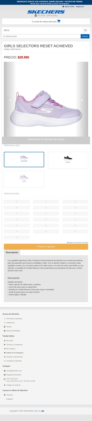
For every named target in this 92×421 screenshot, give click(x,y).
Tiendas (9, 327)
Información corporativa (14, 319)
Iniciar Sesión (69, 6)
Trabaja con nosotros (13, 385)
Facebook (9, 395)
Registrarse (80, 6)
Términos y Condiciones (14, 345)
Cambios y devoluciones (14, 357)
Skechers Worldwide (13, 331)
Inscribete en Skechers (14, 361)
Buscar (85, 36)
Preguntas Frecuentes (13, 375)
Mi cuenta (9, 341)
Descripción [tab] (12, 252)
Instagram (9, 399)
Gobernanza (10, 323)
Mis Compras (10, 349)
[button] (10, 99)
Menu (6, 30)
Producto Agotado (46, 246)
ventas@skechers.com (14, 371)
